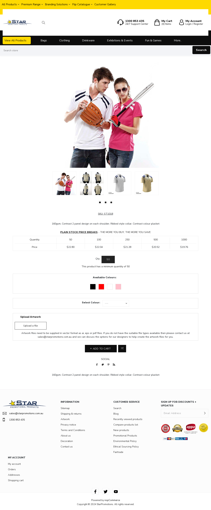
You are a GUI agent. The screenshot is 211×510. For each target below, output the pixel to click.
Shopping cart (16, 480)
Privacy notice (68, 424)
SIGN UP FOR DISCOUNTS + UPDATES (178, 403)
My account (14, 464)
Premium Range (31, 4)
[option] (64, 183)
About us (66, 435)
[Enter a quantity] (108, 259)
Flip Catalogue (81, 4)
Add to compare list (122, 348)
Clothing (64, 40)
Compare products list (125, 424)
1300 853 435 (14, 419)
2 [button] (105, 202)
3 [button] (111, 202)
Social (105, 359)
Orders (12, 469)
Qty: (98, 258)
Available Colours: (104, 277)
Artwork (65, 419)
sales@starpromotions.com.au (55, 337)
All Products (9, 4)
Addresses (14, 475)
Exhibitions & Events (120, 40)
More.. (177, 40)
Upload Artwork (30, 317)
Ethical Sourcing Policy (126, 446)
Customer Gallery (105, 4)
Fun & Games (153, 40)
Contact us (67, 446)
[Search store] (105, 50)
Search (201, 50)
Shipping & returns (71, 413)
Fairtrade (118, 452)
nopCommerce (112, 500)
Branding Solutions (56, 4)
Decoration (67, 441)
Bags (44, 40)
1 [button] (100, 202)
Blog (115, 413)
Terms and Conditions (73, 430)
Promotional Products (125, 435)
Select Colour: (91, 302)
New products (121, 430)
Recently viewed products (127, 419)
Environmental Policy (125, 441)
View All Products (15, 40)
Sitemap (65, 408)
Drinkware (88, 40)
